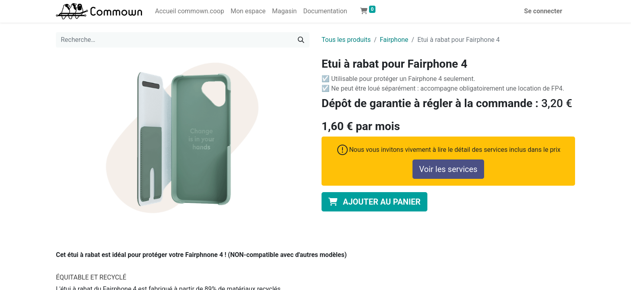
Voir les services (448, 169)
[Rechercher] (301, 40)
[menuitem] (189, 11)
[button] (374, 201)
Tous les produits (346, 40)
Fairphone (394, 40)
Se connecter (543, 11)
